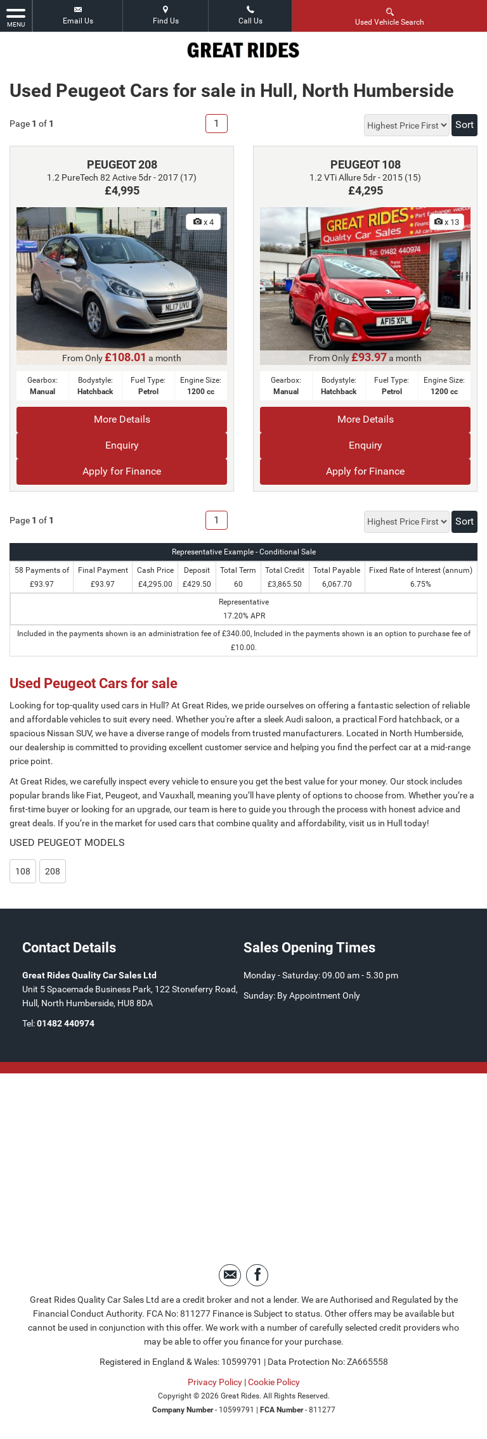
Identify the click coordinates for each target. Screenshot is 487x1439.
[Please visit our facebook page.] (257, 1275)
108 (22, 871)
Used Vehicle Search (389, 16)
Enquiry (122, 445)
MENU (15, 17)
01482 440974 (65, 1023)
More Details (122, 419)
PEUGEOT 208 (122, 164)
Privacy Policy (215, 1382)
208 (52, 871)
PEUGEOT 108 (365, 164)
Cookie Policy (274, 1382)
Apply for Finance (121, 471)
